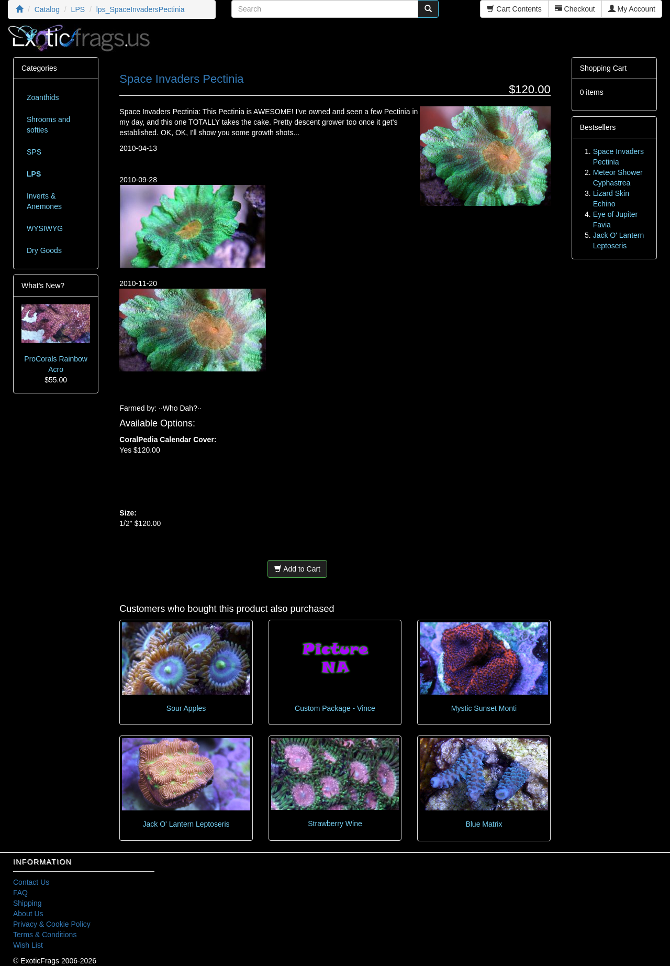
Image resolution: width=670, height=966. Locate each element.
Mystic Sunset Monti (484, 708)
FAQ (20, 892)
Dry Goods (44, 250)
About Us (28, 913)
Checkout (575, 9)
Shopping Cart (603, 68)
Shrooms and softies (48, 124)
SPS (34, 152)
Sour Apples (186, 708)
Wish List (28, 945)
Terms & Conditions (44, 934)
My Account (631, 9)
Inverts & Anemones (44, 201)
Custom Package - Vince (335, 708)
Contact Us (31, 882)
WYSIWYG (45, 228)
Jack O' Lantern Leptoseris (186, 824)
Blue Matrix (483, 824)
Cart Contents (514, 9)
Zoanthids (43, 97)
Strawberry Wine (335, 823)
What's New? (42, 285)
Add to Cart (297, 569)
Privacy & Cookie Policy (52, 924)
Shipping (27, 903)
